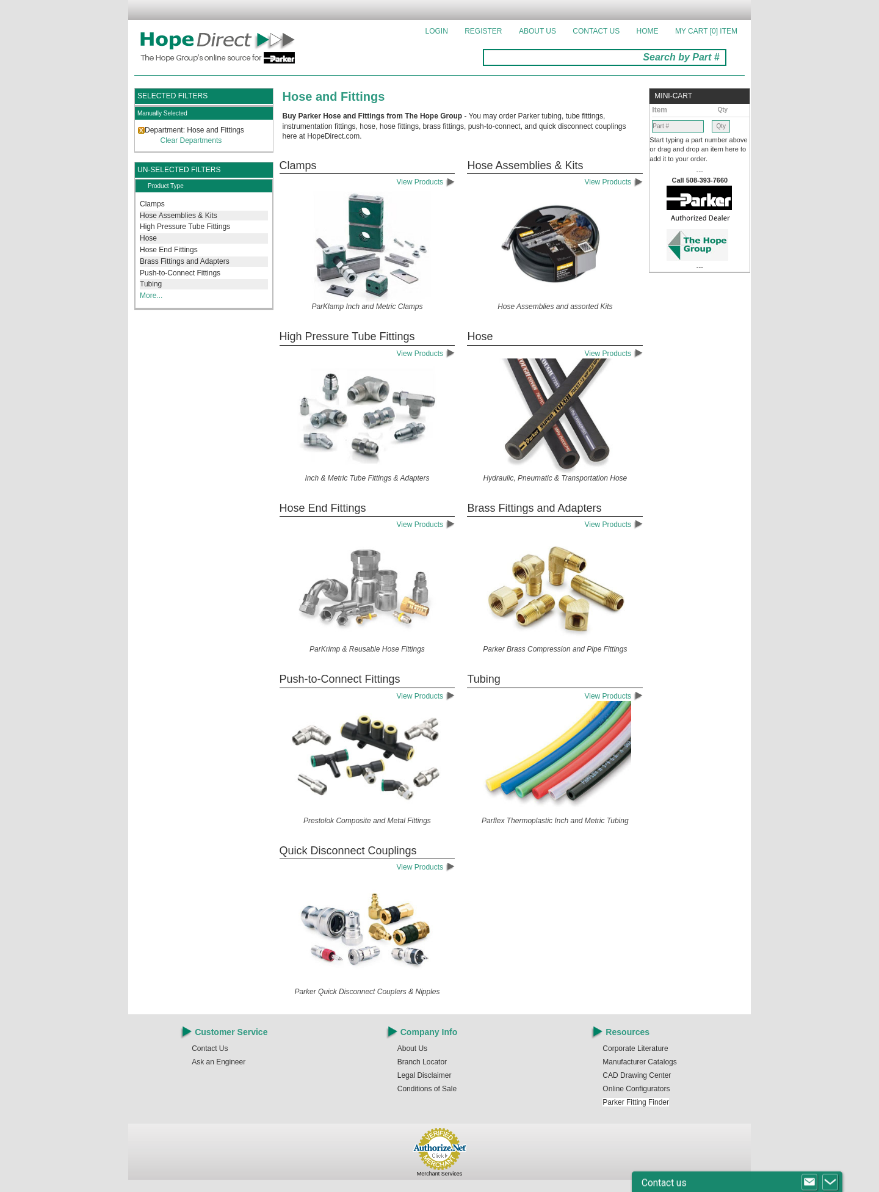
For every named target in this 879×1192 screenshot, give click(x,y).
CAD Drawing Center (636, 1075)
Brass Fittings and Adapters (185, 261)
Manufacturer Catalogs (639, 1062)
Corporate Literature (635, 1048)
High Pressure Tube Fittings (185, 226)
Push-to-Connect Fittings (180, 273)
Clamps (152, 204)
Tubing (151, 284)
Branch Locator (422, 1062)
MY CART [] (706, 31)
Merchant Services (440, 1174)
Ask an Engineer (218, 1062)
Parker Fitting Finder (635, 1102)
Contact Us (596, 31)
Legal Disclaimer (424, 1075)
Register (483, 31)
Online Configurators (636, 1089)
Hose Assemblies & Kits (178, 215)
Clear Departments (191, 140)
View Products (426, 182)
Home (648, 31)
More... (151, 295)
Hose (148, 238)
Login (436, 31)
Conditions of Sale (427, 1089)
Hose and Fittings (334, 96)
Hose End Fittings (169, 249)
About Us (537, 31)
